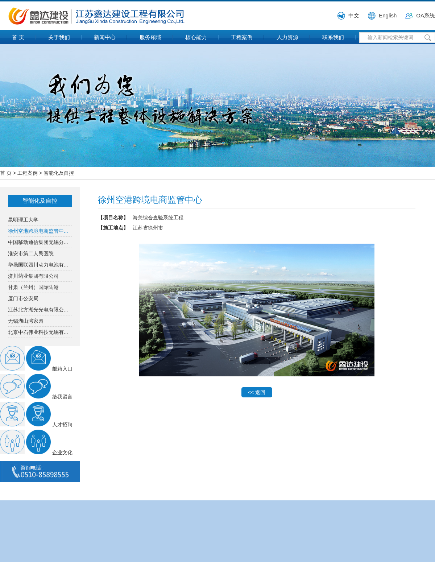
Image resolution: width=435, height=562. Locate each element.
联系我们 (333, 37)
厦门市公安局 (23, 298)
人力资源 (287, 37)
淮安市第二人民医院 (31, 253)
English (388, 15)
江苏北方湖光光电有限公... (38, 310)
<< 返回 (256, 392)
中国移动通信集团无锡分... (38, 242)
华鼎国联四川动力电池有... (38, 265)
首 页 (18, 37)
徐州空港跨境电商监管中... (38, 231)
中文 (353, 15)
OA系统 (425, 15)
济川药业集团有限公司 (33, 276)
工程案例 (242, 37)
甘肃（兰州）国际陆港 (33, 287)
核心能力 (196, 37)
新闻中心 (105, 37)
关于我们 (59, 37)
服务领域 (150, 37)
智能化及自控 (59, 173)
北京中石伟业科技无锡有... (38, 332)
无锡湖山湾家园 (26, 321)
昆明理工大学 (23, 220)
